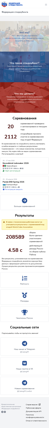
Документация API (33, 411)
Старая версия (33, 404)
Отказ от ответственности (36, 421)
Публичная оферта (33, 408)
